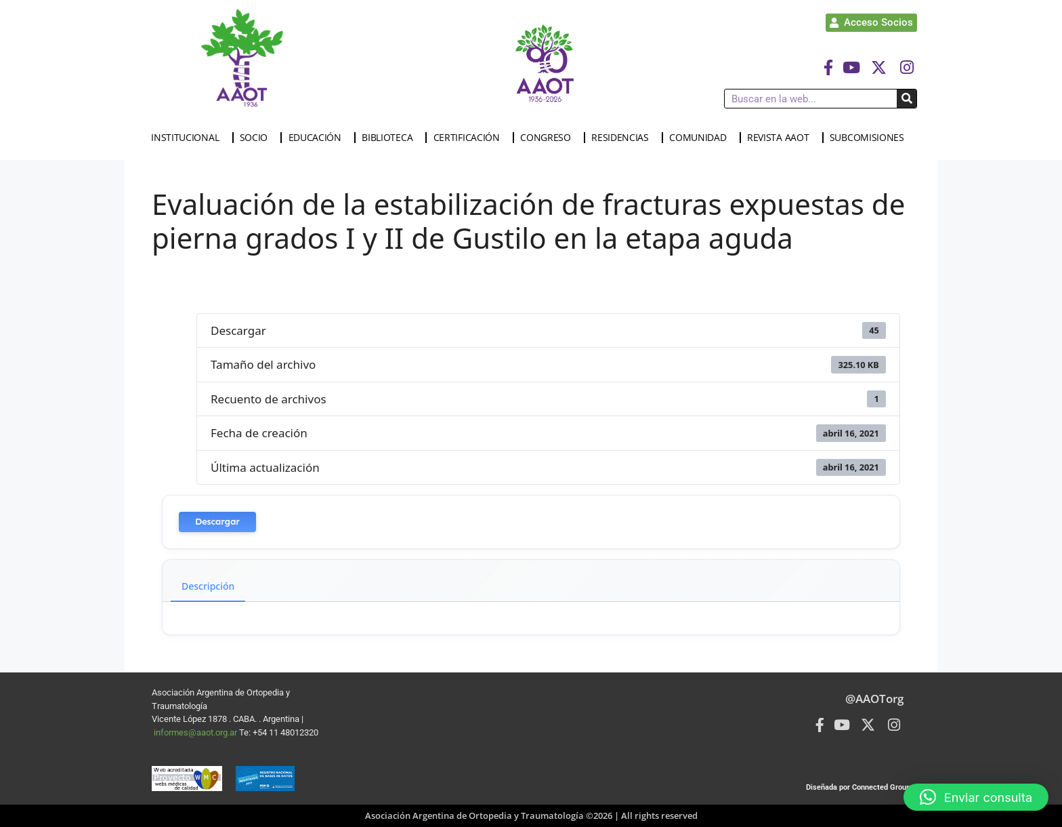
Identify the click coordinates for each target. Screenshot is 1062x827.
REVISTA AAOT (781, 137)
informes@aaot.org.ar (196, 732)
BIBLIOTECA (390, 137)
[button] (976, 797)
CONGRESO (549, 137)
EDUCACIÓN (318, 137)
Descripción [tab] (208, 586)
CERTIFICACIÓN (470, 137)
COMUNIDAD (701, 137)
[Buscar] (906, 98)
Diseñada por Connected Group (858, 787)
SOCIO (257, 137)
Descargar (217, 521)
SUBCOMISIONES (870, 137)
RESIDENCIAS (623, 137)
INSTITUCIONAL (188, 137)
